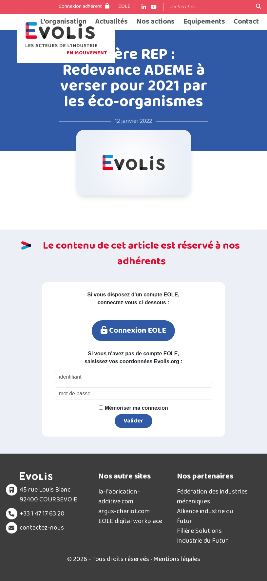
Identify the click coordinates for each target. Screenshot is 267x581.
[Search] (210, 7)
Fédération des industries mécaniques (212, 496)
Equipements (204, 21)
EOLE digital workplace (130, 521)
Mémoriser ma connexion (133, 408)
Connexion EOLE (133, 330)
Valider (133, 420)
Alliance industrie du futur (205, 516)
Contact (246, 21)
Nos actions (155, 21)
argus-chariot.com (124, 511)
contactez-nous (42, 527)
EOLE (124, 6)
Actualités (111, 21)
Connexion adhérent (84, 6)
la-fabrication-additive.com (119, 496)
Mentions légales (176, 559)
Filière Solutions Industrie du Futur (202, 536)
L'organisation (63, 21)
